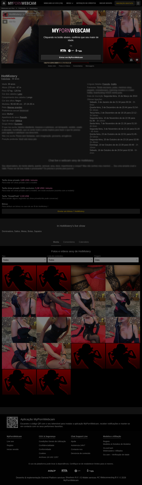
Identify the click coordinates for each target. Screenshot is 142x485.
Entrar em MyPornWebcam (71, 57)
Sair (71, 45)
